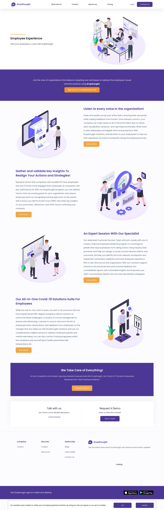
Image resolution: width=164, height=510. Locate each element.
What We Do (56, 4)
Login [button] (132, 4)
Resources (92, 4)
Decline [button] (145, 505)
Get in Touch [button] (110, 418)
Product (75, 4)
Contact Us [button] (144, 4)
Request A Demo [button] (82, 388)
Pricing (110, 4)
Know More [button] (91, 144)
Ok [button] (123, 505)
